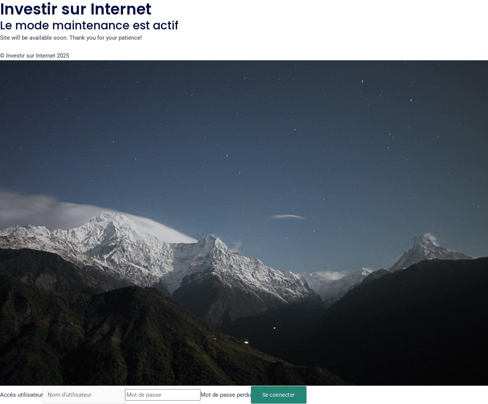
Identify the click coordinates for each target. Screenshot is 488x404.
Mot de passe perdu (226, 394)
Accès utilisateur (21, 394)
